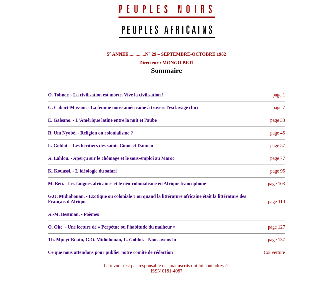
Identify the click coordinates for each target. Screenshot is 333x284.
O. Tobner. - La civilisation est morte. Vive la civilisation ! (105, 94)
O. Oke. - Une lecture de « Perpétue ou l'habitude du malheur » (111, 226)
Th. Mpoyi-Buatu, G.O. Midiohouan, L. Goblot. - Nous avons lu (112, 239)
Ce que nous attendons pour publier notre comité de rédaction (110, 252)
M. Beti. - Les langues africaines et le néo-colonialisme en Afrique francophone (127, 183)
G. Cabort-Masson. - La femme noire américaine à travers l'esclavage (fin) (123, 107)
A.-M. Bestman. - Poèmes (73, 214)
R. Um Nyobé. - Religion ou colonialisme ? (90, 132)
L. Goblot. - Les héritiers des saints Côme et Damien (100, 145)
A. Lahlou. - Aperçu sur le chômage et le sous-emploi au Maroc (111, 158)
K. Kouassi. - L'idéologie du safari (82, 170)
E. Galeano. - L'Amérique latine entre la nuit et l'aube (102, 120)
